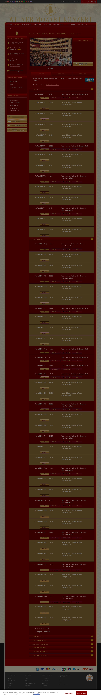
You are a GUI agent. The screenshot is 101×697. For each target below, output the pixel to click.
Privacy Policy (36, 694)
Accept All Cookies (81, 693)
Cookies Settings (68, 693)
